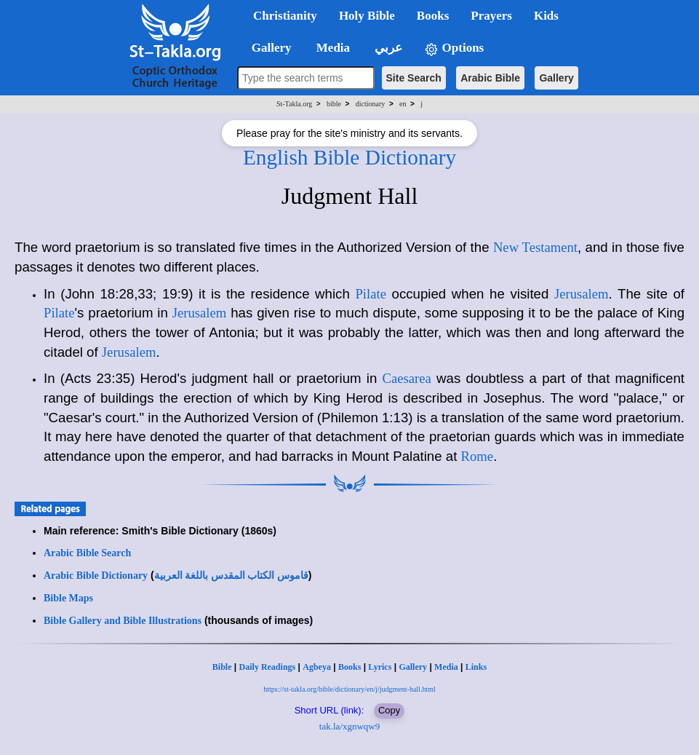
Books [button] (433, 16)
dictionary (371, 104)
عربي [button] (387, 48)
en (402, 104)
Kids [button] (546, 16)
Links (476, 667)
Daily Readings (267, 667)
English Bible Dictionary (349, 157)
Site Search (414, 78)
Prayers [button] (491, 16)
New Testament (535, 247)
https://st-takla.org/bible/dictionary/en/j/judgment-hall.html (349, 689)
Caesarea (407, 378)
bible (334, 104)
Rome (477, 456)
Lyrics (379, 667)
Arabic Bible (490, 78)
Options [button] (454, 48)
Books (349, 667)
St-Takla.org (294, 104)
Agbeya (317, 667)
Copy (389, 710)
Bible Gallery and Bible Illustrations (122, 620)
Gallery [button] (267, 48)
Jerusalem (581, 293)
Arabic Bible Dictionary (96, 575)
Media (446, 667)
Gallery (556, 78)
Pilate (370, 293)
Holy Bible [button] (367, 16)
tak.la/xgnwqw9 (349, 726)
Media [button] (332, 48)
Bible (222, 667)
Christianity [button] (285, 16)
